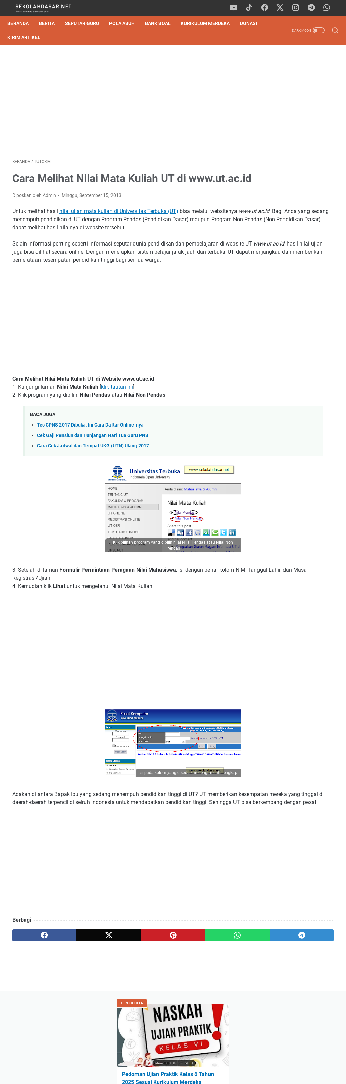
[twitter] (283, 8)
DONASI (20, 37)
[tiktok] (253, 8)
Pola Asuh (127, 23)
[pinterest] (119, 989)
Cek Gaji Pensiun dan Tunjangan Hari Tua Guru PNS (92, 472)
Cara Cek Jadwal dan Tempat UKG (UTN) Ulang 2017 (93, 483)
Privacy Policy (173, 1059)
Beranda (22, 23)
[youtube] (238, 8)
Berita (51, 23)
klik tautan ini (117, 424)
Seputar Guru (87, 23)
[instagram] (298, 8)
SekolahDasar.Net (182, 1073)
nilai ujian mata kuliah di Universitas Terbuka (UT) (118, 232)
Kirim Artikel (56, 37)
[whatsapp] (329, 8)
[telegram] (314, 8)
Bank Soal (162, 23)
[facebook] (268, 8)
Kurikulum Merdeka (210, 23)
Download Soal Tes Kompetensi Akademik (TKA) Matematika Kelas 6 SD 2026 (291, 258)
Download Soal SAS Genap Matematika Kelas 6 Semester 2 (288, 155)
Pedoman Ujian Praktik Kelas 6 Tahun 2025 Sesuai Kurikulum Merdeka (291, 123)
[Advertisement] (119, 104)
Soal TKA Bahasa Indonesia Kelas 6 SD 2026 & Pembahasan (290, 226)
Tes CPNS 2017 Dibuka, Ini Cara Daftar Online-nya (90, 462)
